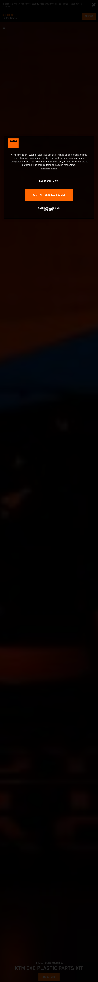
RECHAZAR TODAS (49, 181)
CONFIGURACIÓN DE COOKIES (49, 209)
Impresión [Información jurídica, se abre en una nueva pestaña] (54, 169)
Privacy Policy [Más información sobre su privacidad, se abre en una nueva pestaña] (45, 169)
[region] (49, 178)
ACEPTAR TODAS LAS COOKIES (49, 195)
